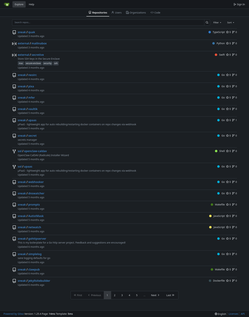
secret (32, 135)
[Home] (7, 4)
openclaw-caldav (35, 151)
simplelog (35, 254)
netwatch (34, 227)
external (23, 43)
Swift (220, 54)
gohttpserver (37, 238)
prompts (34, 204)
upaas (32, 120)
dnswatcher (36, 193)
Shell (220, 151)
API (243, 313)
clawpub (34, 269)
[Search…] (207, 22)
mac (21, 63)
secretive (37, 54)
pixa (31, 86)
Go (221, 74)
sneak (22, 32)
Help (31, 4)
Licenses (233, 313)
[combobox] (217, 22)
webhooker (36, 182)
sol (20, 151)
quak (31, 32)
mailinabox (39, 43)
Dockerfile (217, 280)
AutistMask (36, 216)
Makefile (218, 204)
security (47, 63)
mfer (31, 97)
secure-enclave (33, 63)
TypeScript (216, 32)
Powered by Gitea (14, 313)
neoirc (32, 75)
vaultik (33, 109)
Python (218, 43)
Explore (19, 4)
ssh (56, 63)
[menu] (220, 314)
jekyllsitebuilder (39, 280)
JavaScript (217, 216)
